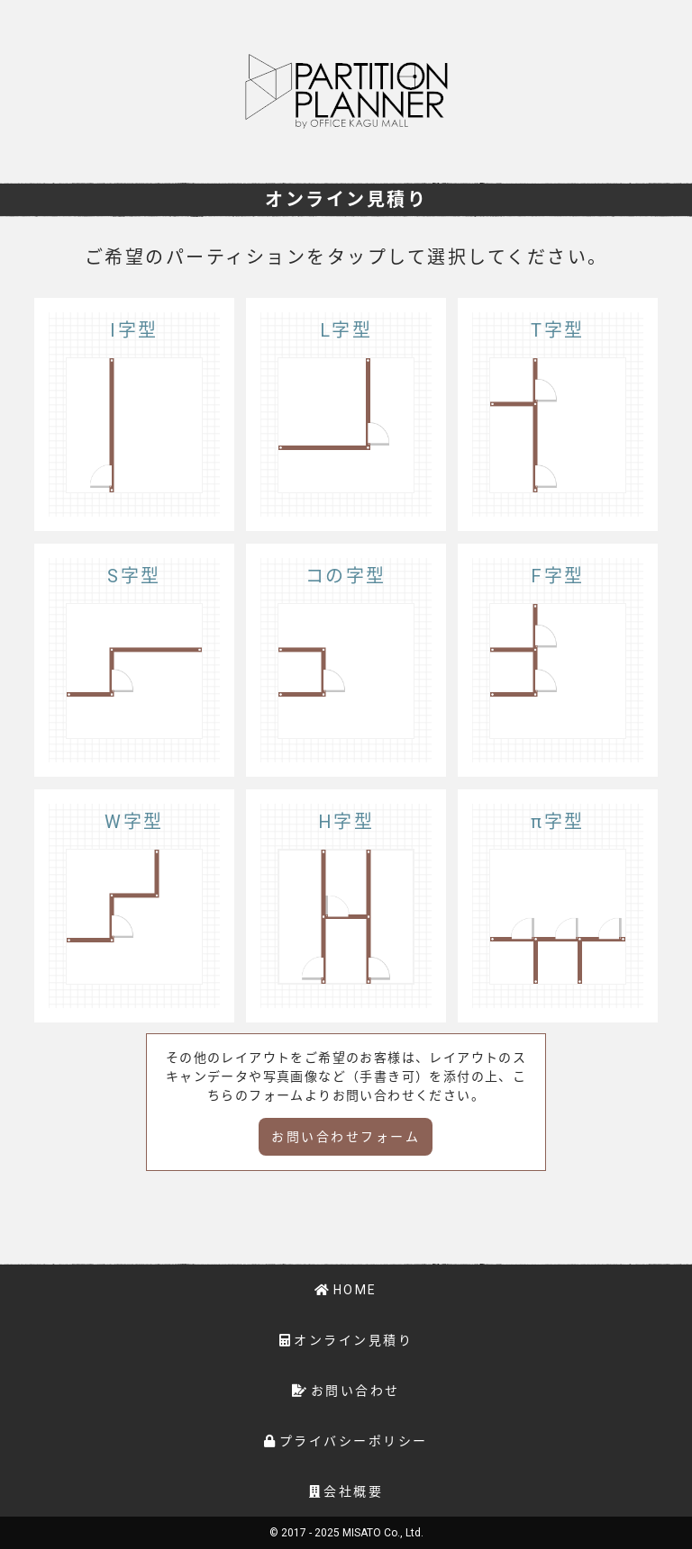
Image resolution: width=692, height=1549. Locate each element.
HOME (355, 1290)
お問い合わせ (355, 1390)
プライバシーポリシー (353, 1441)
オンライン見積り (353, 1340)
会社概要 (353, 1491)
